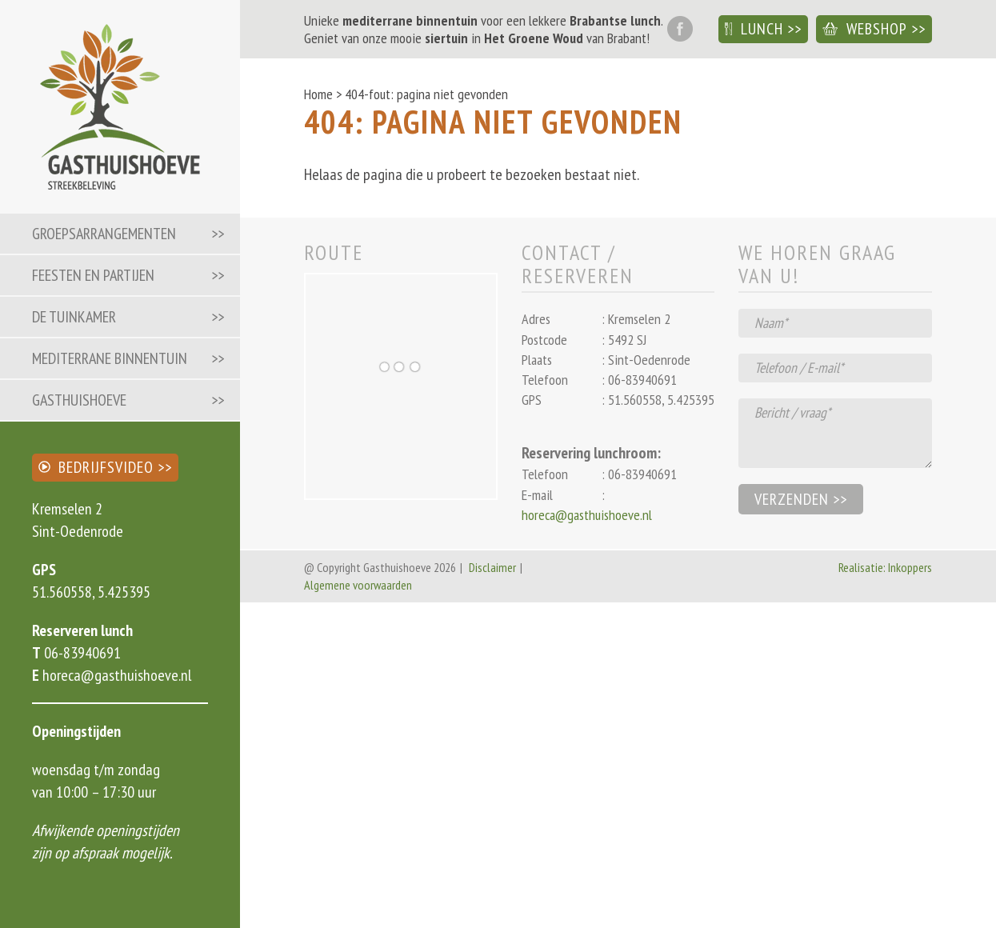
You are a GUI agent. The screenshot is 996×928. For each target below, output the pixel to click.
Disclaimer (492, 567)
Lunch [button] (754, 28)
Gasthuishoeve (79, 400)
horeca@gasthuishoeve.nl (115, 675)
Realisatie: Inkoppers (885, 567)
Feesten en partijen (93, 275)
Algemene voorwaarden (358, 585)
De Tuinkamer (74, 316)
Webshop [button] (864, 28)
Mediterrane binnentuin (109, 358)
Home (318, 94)
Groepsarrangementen (104, 233)
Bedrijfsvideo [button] (96, 467)
